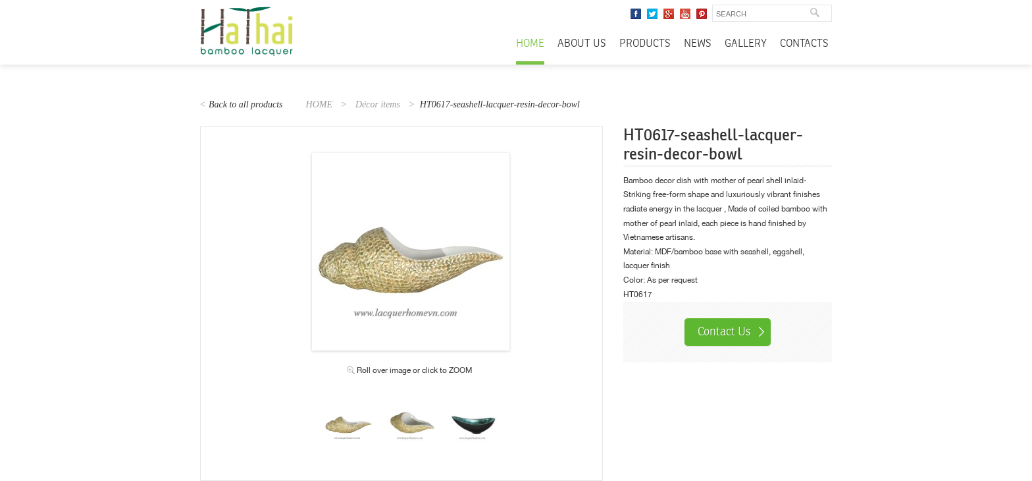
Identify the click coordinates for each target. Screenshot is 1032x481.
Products (645, 43)
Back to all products (246, 104)
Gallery (746, 43)
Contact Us (724, 331)
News (697, 43)
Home (530, 43)
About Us (581, 43)
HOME (319, 104)
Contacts (804, 43)
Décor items (377, 104)
